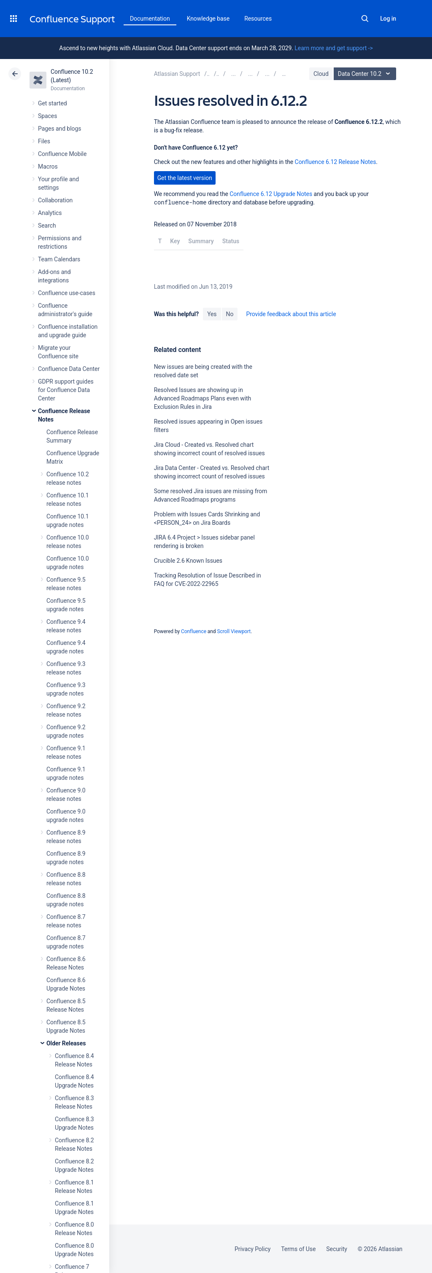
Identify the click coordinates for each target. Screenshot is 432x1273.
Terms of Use (298, 1249)
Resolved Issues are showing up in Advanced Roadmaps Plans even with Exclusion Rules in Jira (202, 398)
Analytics (50, 212)
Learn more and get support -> (333, 48)
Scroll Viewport (234, 631)
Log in (388, 18)
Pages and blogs (59, 128)
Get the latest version (184, 178)
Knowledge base (208, 18)
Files (44, 141)
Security (336, 1249)
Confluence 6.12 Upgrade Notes (271, 194)
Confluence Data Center (69, 368)
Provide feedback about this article (291, 314)
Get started (52, 103)
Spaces (47, 116)
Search (365, 18)
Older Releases (66, 1043)
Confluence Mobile (62, 153)
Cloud (321, 73)
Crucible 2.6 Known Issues (188, 560)
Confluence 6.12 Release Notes (335, 161)
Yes (211, 314)
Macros (48, 166)
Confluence (193, 631)
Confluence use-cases (66, 293)
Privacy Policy (252, 1249)
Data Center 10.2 (366, 74)
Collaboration (55, 200)
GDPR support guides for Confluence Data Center (66, 390)
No (230, 314)
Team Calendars (59, 259)
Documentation (150, 18)
